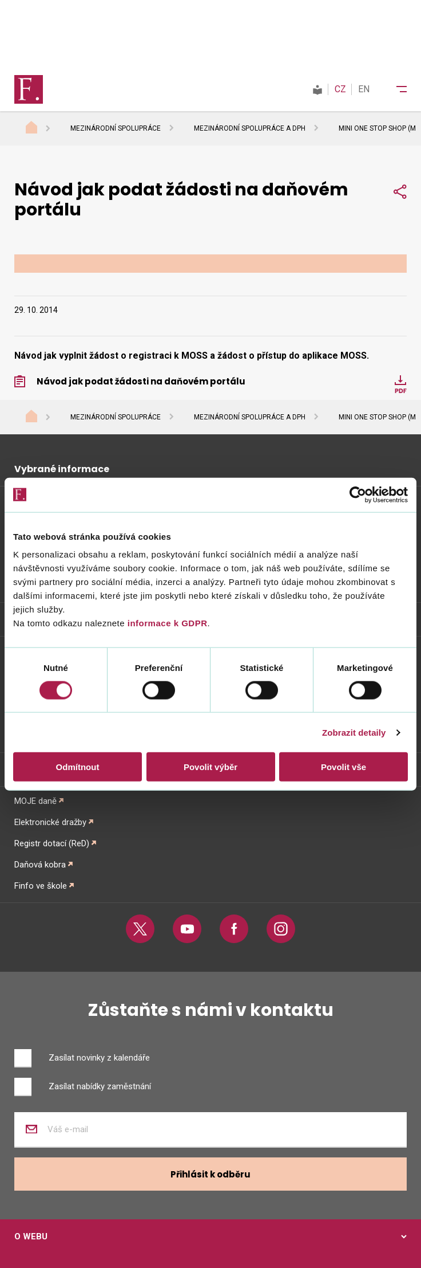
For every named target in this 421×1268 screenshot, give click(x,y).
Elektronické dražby (50, 822)
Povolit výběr (210, 767)
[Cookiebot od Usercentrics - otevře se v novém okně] (358, 494)
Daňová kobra (40, 864)
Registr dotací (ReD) (51, 843)
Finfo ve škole (40, 886)
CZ (340, 89)
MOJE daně (35, 801)
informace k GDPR (166, 623)
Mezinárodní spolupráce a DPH (249, 128)
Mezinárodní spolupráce (115, 128)
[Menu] (394, 89)
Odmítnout (78, 767)
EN (364, 89)
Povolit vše (343, 767)
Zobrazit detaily (354, 732)
